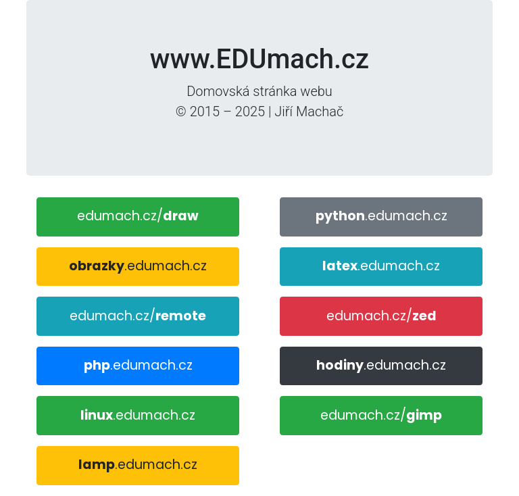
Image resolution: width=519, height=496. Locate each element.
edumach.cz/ (138, 216)
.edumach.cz (138, 266)
